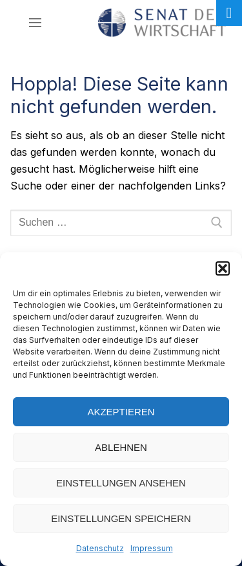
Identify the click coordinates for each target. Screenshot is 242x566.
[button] (222, 268)
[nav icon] (35, 22)
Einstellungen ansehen (121, 482)
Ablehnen (121, 447)
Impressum (151, 548)
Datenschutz (100, 548)
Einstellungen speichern (121, 518)
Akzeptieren (120, 411)
